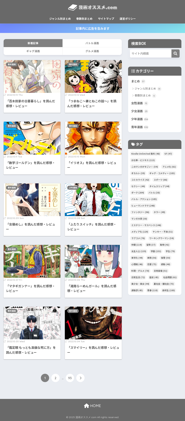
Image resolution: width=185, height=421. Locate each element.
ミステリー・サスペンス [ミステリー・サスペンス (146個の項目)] (146, 225)
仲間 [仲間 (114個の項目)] (136, 245)
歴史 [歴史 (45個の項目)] (154, 277)
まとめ (138, 81)
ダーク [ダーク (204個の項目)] (137, 193)
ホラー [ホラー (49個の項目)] (159, 212)
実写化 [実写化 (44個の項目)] (137, 258)
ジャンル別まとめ (60, 18)
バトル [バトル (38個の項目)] (154, 193)
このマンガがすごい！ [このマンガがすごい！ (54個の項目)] (144, 167)
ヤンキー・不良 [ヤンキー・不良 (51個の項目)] (163, 232)
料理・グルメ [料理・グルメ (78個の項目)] (140, 271)
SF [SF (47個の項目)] (168, 154)
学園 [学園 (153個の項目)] (156, 251)
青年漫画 (12, 64)
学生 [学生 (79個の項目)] (170, 251)
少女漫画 (140, 111)
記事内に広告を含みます (92, 28)
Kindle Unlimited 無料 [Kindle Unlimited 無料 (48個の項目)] (145, 154)
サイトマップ (106, 18)
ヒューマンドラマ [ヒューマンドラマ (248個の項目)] (143, 206)
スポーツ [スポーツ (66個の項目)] (160, 180)
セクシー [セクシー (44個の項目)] (138, 186)
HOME (92, 405)
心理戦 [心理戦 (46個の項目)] (137, 264)
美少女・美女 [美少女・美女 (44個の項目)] (140, 284)
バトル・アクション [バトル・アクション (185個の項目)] (144, 199)
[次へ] (80, 378)
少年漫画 (73, 187)
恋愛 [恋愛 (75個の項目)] (151, 264)
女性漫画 (140, 103)
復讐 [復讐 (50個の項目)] (165, 258)
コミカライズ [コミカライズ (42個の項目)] (140, 180)
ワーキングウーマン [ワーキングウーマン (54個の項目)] (161, 238)
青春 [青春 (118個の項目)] (152, 290)
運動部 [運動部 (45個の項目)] (137, 290)
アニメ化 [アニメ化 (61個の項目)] (169, 167)
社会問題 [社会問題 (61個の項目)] (170, 277)
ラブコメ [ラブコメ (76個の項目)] (138, 238)
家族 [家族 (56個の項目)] (151, 258)
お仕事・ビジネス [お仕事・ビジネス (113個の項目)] (143, 160)
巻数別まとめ (84, 18)
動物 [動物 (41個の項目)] (164, 245)
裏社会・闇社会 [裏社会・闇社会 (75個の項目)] (164, 284)
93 (70, 378)
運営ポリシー (128, 18)
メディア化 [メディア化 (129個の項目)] (139, 232)
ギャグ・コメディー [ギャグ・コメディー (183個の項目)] (162, 173)
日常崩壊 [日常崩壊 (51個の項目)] (160, 271)
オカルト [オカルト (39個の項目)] (138, 173)
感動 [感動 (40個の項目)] (165, 264)
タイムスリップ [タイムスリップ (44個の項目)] (159, 186)
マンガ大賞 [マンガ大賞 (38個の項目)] (139, 219)
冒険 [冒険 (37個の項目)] (151, 245)
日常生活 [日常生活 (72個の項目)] (138, 277)
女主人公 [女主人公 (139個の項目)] (138, 251)
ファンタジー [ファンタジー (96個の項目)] (140, 212)
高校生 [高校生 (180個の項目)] (168, 290)
